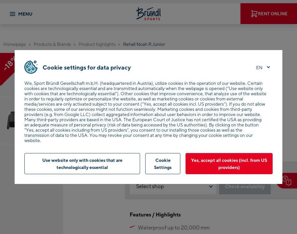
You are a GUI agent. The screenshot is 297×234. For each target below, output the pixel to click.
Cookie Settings (163, 163)
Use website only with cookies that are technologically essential (82, 163)
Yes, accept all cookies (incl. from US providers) (229, 163)
